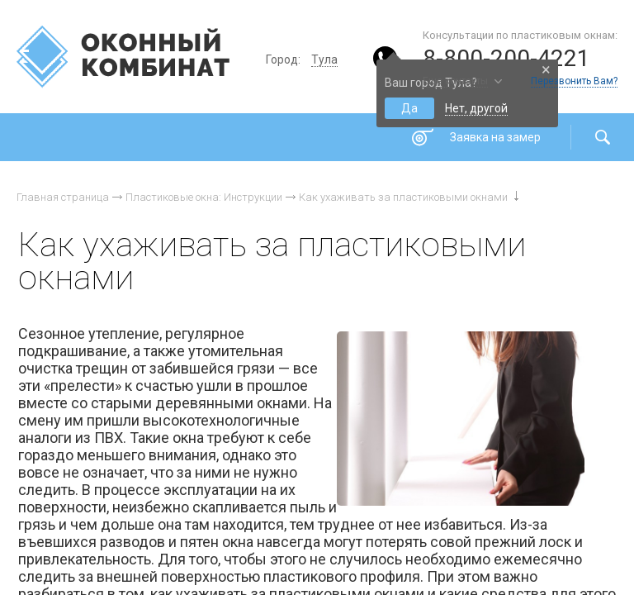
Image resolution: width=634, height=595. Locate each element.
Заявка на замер (495, 137)
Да (409, 108)
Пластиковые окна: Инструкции (203, 197)
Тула (324, 59)
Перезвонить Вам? (574, 81)
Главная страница (63, 197)
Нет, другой (476, 108)
